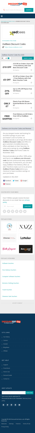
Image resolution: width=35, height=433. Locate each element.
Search (28, 10)
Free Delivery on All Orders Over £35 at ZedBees (23, 115)
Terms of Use (26, 424)
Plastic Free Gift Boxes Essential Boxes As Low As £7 (22, 103)
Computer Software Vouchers (11, 276)
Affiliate (5, 351)
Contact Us (6, 379)
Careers (5, 340)
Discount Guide (7, 375)
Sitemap (11, 424)
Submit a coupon (28, 58)
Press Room (6, 368)
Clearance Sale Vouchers (9, 296)
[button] (7, 180)
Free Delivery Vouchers (9, 270)
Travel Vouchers (7, 290)
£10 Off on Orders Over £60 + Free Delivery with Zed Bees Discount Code (23, 66)
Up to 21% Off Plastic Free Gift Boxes (22, 90)
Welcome (4, 424)
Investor (5, 344)
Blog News (6, 347)
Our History (6, 337)
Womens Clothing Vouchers (10, 283)
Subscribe (28, 206)
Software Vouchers (8, 263)
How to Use (6, 372)
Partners (18, 424)
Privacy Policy (5, 426)
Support (5, 365)
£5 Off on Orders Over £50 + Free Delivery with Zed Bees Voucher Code (22, 78)
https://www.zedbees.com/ (13, 47)
